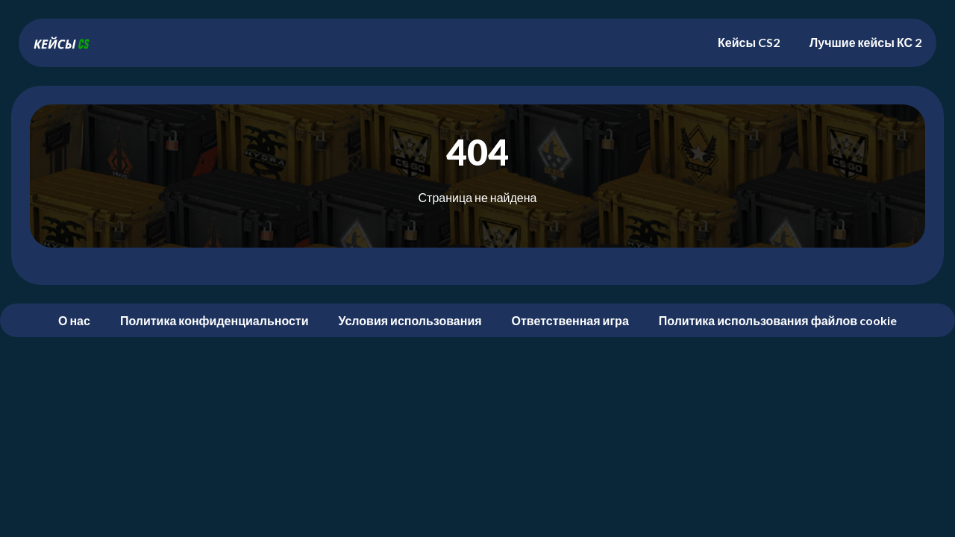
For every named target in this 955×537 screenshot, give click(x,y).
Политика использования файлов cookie (778, 320)
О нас (74, 320)
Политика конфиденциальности (214, 320)
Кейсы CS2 (749, 42)
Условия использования (410, 320)
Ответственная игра (570, 320)
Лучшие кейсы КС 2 (865, 42)
